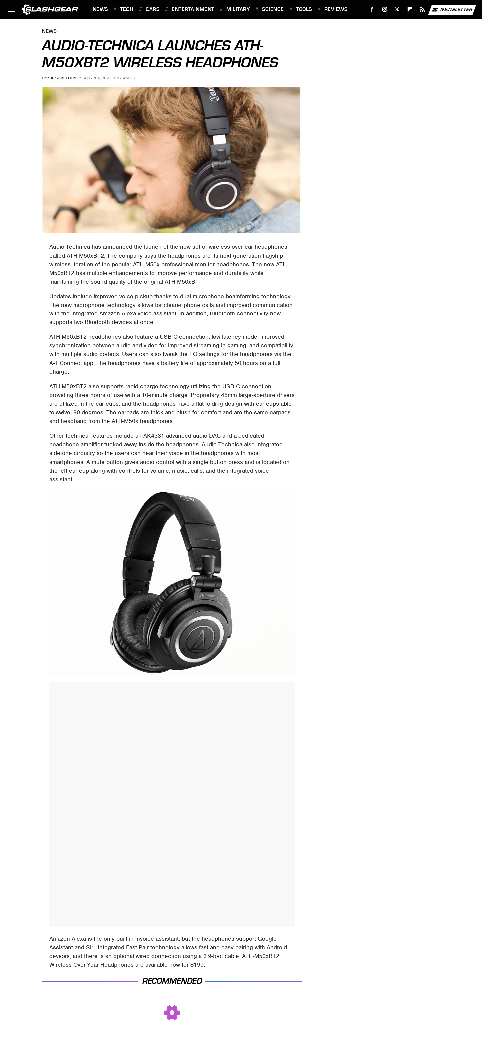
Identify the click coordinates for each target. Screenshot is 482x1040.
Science (273, 9)
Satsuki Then (62, 78)
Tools (304, 9)
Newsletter (452, 10)
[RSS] (422, 9)
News (100, 9)
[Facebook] (372, 9)
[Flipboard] (410, 9)
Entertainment (193, 9)
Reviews (336, 9)
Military (238, 9)
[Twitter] (397, 9)
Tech (126, 9)
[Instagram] (384, 9)
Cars (152, 9)
